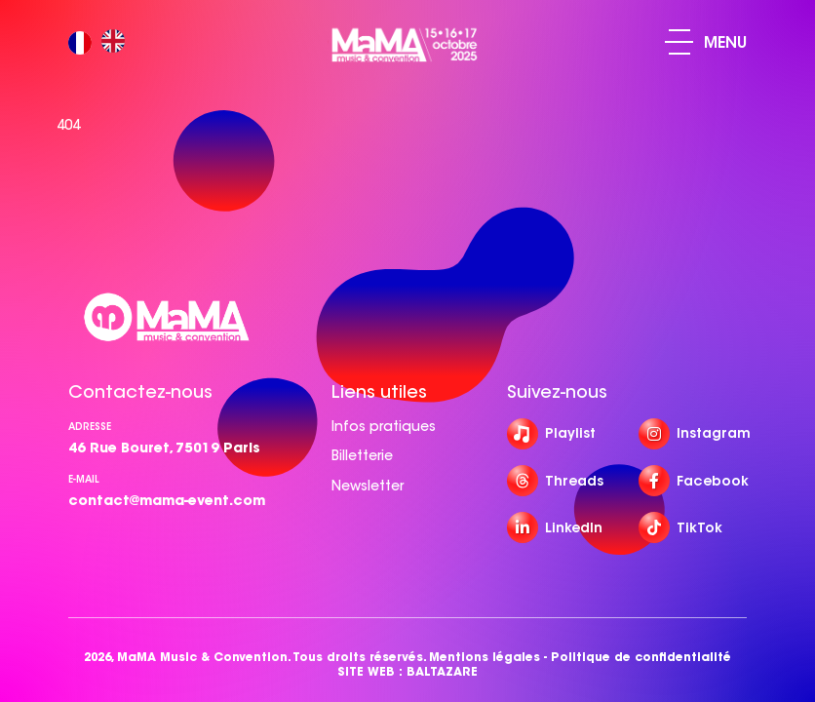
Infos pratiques (383, 426)
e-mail (83, 479)
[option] (118, 42)
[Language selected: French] (101, 42)
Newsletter (367, 485)
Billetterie (362, 455)
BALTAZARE (442, 671)
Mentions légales (484, 656)
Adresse (89, 426)
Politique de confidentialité (641, 656)
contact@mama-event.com (166, 500)
